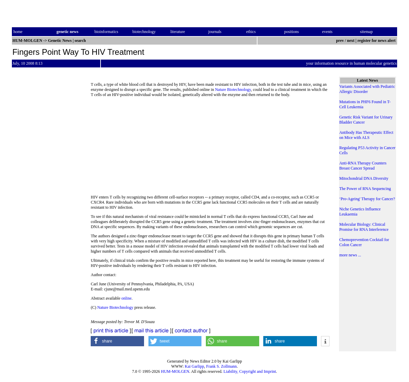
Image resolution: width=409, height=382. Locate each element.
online (126, 298)
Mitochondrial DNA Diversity (364, 178)
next (351, 40)
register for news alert (376, 40)
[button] (117, 341)
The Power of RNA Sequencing (365, 188)
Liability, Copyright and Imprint (250, 371)
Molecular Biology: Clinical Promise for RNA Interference (364, 227)
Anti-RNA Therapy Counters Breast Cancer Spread (363, 166)
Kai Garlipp (194, 366)
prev (340, 40)
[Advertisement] (210, 148)
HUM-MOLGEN (175, 371)
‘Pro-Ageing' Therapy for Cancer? (367, 198)
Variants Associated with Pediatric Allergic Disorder (367, 89)
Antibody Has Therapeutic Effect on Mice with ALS (366, 135)
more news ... (350, 255)
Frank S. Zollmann (221, 366)
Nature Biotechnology (233, 89)
